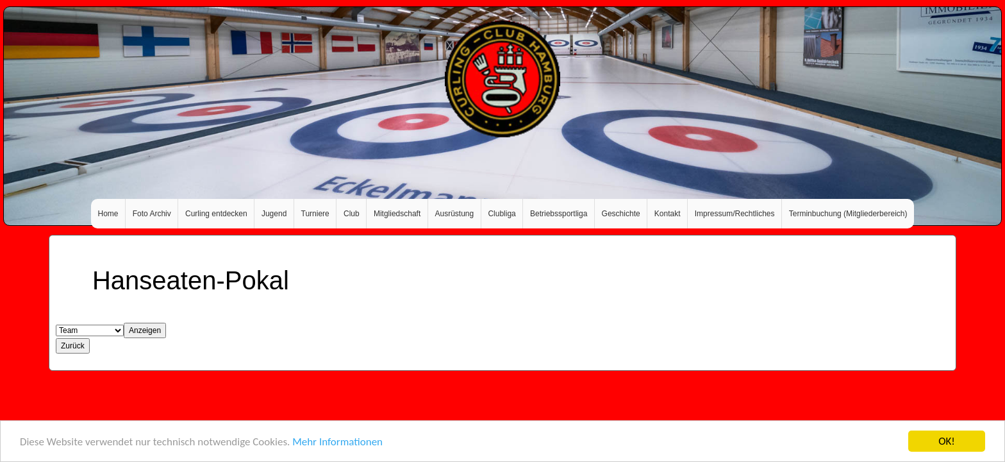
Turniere (315, 213)
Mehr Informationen (337, 442)
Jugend (274, 213)
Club (352, 213)
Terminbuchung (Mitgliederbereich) (848, 213)
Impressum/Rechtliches (735, 213)
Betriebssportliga (558, 213)
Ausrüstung (454, 213)
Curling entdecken (216, 213)
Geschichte (621, 213)
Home (108, 213)
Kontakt (667, 213)
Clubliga (501, 213)
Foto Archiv (152, 213)
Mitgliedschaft (397, 213)
